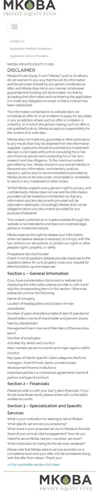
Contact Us (17, 41)
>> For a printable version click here (33, 464)
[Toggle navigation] (14, 27)
